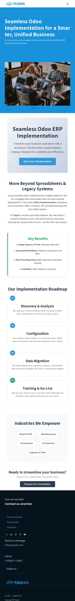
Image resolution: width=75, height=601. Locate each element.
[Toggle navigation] (67, 3)
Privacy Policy (13, 522)
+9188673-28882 (13, 560)
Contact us (11, 527)
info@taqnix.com (14, 545)
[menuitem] (7, 596)
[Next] (67, 108)
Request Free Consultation (37, 484)
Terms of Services (14, 517)
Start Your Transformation (37, 161)
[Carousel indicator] (34, 107)
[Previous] (8, 108)
